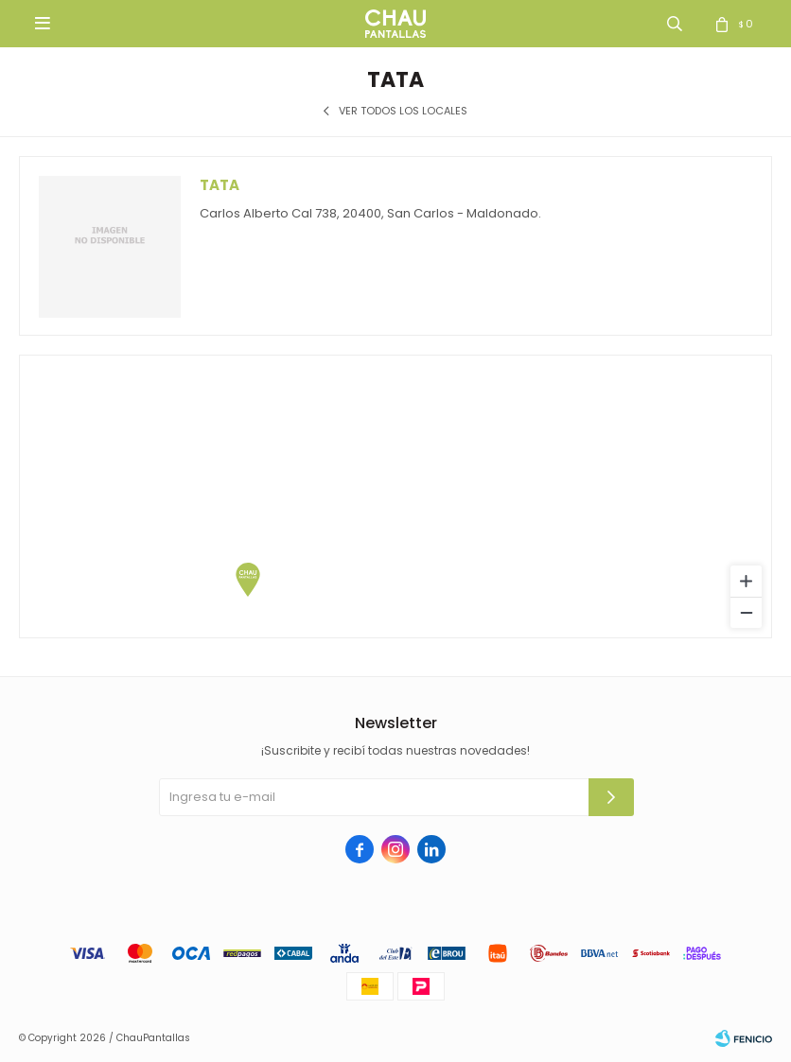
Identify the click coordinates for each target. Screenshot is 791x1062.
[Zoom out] (746, 612)
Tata (219, 185)
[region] (395, 496)
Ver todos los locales (403, 111)
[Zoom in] (746, 581)
